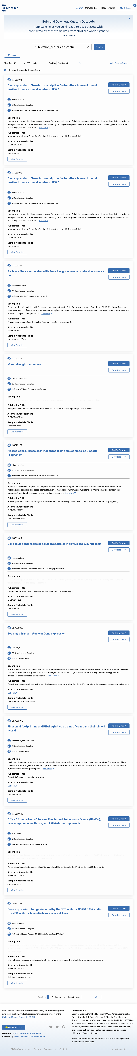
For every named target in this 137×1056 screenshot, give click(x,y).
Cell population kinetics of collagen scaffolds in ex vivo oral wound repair (54, 543)
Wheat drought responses (24, 364)
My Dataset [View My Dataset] (126, 8)
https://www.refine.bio (87, 1033)
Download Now (119, 91)
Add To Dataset (119, 84)
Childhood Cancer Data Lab (28, 1033)
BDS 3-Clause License (21, 1049)
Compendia (91, 8)
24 (56, 997)
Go (96, 997)
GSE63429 (12, 692)
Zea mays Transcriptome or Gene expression (36, 633)
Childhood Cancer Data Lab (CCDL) (18, 1017)
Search (79, 8)
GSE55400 (12, 785)
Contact (63, 1049)
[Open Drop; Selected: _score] (69, 63)
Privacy (37, 1049)
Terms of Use (50, 1049)
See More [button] (44, 127)
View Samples (17, 159)
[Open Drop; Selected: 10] (18, 63)
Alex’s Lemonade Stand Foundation (29, 1036)
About (112, 8)
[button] (88, 47)
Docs (103, 8)
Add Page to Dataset (119, 63)
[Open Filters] (12, 55)
